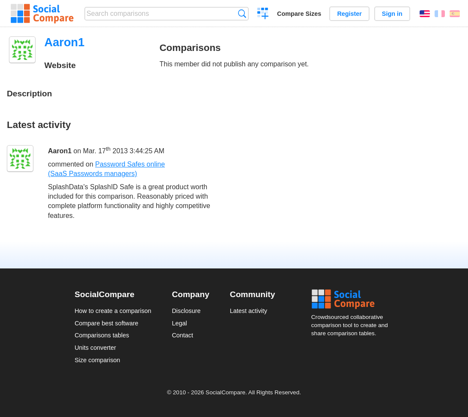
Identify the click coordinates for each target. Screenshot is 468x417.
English (425, 13)
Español (455, 13)
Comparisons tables (102, 335)
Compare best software (106, 323)
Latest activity (248, 310)
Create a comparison (263, 14)
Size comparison (97, 360)
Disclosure (186, 310)
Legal (179, 323)
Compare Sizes (299, 13)
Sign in (392, 13)
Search (242, 13)
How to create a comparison (113, 310)
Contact (182, 335)
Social (352, 299)
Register (349, 13)
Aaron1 (60, 151)
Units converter (95, 347)
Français (440, 13)
